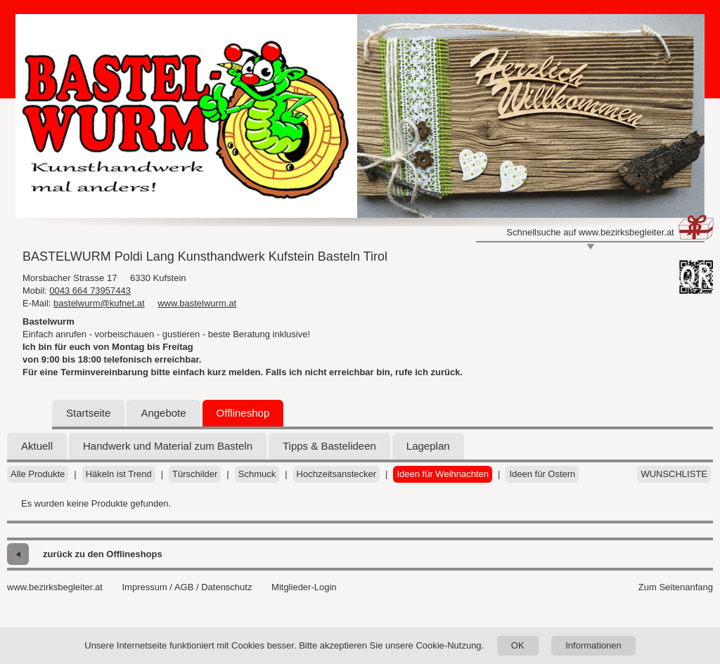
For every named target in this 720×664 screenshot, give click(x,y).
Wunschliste (674, 474)
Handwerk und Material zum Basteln (167, 446)
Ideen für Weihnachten (443, 474)
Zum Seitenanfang (675, 587)
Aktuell (37, 446)
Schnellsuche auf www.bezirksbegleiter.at (590, 232)
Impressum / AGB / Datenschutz (187, 587)
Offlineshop (243, 413)
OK (518, 645)
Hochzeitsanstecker (336, 474)
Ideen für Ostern (542, 474)
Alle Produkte (38, 474)
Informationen (593, 645)
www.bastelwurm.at (197, 303)
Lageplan (428, 446)
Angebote (163, 413)
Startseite (88, 413)
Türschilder (194, 474)
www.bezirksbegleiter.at (55, 587)
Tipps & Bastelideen (329, 446)
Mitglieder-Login (304, 587)
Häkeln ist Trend (119, 474)
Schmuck (257, 474)
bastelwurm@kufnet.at (99, 303)
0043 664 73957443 (90, 290)
